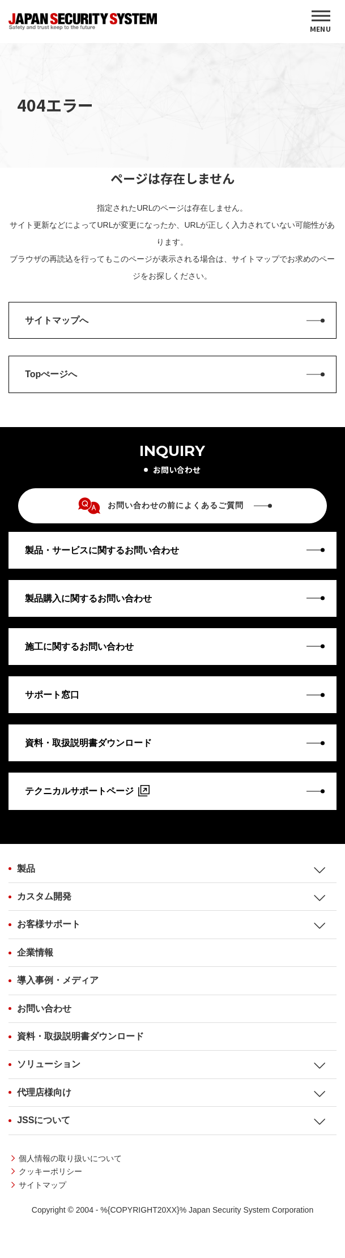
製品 (26, 868)
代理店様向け (44, 1092)
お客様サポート (48, 924)
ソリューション (48, 1064)
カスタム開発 (44, 896)
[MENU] (321, 21)
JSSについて (43, 1120)
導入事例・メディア (58, 980)
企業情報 (35, 952)
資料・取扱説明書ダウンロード (80, 1036)
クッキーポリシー (50, 1171)
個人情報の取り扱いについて (70, 1158)
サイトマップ (42, 1184)
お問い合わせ (44, 1008)
